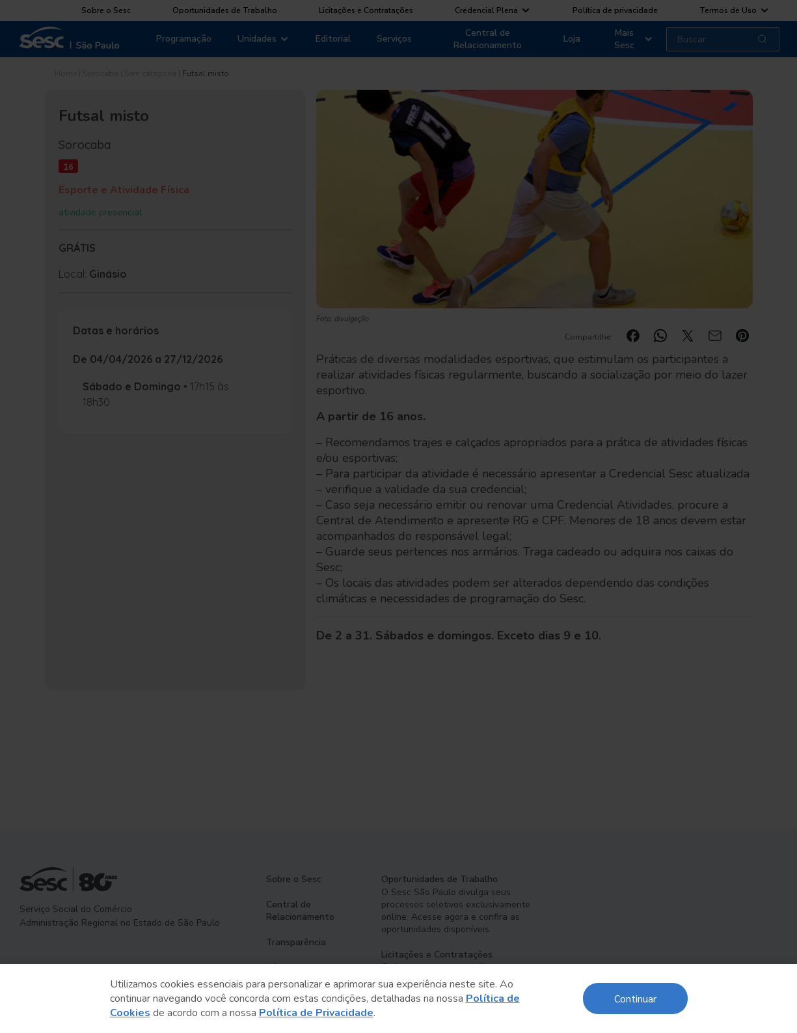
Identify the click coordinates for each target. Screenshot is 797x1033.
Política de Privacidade (316, 1013)
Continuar (635, 998)
